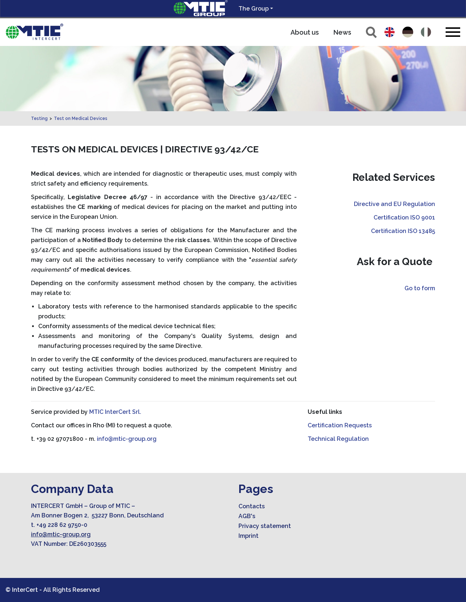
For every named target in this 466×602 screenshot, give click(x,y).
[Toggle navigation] (453, 32)
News (342, 32)
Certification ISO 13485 (403, 231)
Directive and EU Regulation (394, 204)
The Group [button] (253, 8)
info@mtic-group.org (127, 438)
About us (305, 32)
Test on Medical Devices (80, 118)
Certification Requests (340, 425)
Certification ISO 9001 (404, 217)
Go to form (419, 288)
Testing (39, 118)
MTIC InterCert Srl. (115, 411)
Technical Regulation (338, 438)
